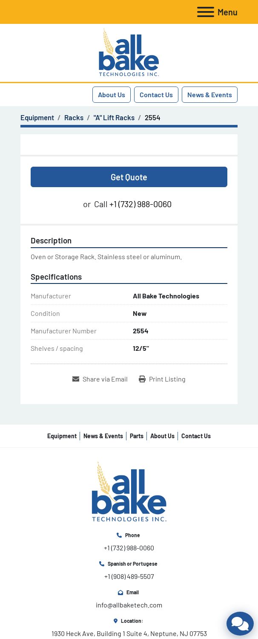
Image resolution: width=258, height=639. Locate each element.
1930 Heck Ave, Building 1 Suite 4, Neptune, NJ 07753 (129, 633)
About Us (111, 94)
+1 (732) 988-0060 (140, 204)
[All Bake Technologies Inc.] (129, 491)
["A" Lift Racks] (114, 117)
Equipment (62, 435)
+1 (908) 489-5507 (129, 576)
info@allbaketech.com (129, 605)
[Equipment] (37, 117)
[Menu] (205, 12)
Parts (136, 435)
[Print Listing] (162, 379)
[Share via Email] (100, 379)
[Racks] (73, 117)
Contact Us (156, 94)
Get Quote (129, 177)
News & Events (209, 94)
